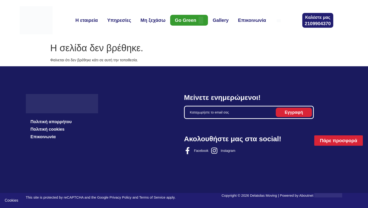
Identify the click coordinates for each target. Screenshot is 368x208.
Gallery (221, 20)
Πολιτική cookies (48, 129)
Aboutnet (306, 195)
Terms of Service (152, 197)
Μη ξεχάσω (153, 20)
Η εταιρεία (86, 20)
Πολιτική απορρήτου (51, 121)
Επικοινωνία (252, 20)
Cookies (11, 200)
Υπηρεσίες (119, 20)
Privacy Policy (120, 197)
